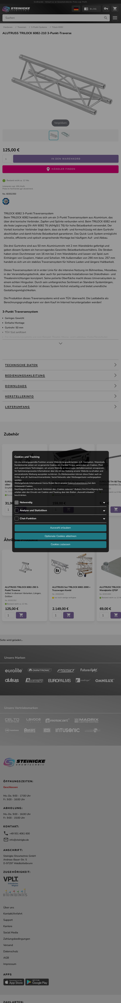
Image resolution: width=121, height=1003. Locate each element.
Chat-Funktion (28, 518)
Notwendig (26, 502)
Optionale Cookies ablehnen (60, 536)
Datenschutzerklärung (78, 483)
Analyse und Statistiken (33, 510)
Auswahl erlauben (60, 528)
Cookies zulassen (60, 544)
